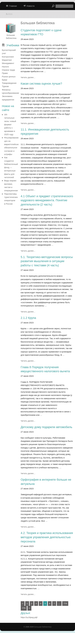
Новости (30, 6)
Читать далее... (28, 77)
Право (5, 73)
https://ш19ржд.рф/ (29, 617)
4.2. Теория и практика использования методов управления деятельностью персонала (47, 537)
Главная (13, 6)
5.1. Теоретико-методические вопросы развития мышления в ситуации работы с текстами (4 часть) (47, 261)
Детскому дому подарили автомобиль (46, 427)
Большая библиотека (42, 627)
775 (23, 608)
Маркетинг (7, 60)
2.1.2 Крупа (28, 318)
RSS (9, 14)
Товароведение (9, 83)
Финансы (6, 90)
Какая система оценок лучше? (41, 83)
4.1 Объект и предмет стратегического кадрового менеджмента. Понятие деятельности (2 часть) (47, 200)
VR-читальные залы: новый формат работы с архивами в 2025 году (10, 124)
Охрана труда (8, 70)
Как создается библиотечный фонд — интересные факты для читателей (11, 167)
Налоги (5, 66)
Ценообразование (10, 93)
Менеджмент (8, 63)
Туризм (5, 86)
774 (65, 603)
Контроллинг (8, 57)
